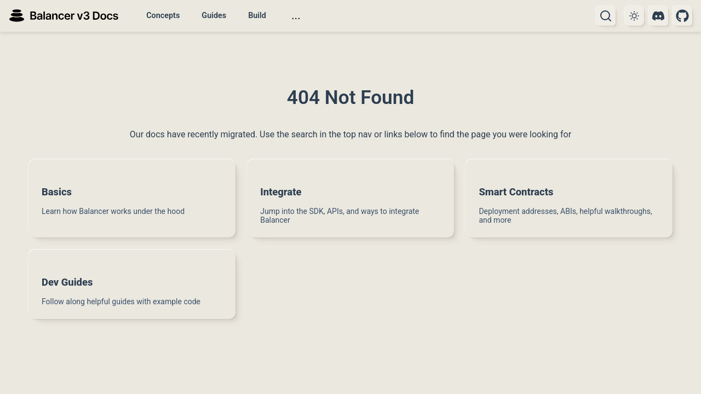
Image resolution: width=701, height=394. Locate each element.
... (296, 15)
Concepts (163, 15)
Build (257, 15)
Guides (214, 15)
